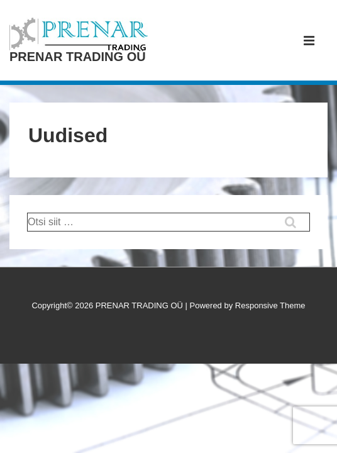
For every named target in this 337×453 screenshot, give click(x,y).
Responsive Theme (270, 305)
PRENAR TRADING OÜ (77, 57)
